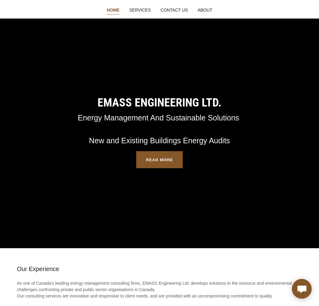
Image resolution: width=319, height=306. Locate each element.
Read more (159, 160)
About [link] (205, 10)
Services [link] (140, 10)
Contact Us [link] (174, 10)
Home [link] (113, 10)
